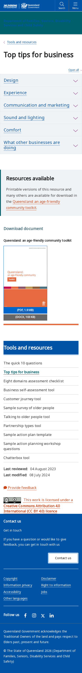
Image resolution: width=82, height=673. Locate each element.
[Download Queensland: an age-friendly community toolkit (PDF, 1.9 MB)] (25, 280)
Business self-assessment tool (28, 390)
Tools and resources (22, 42)
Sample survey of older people (28, 407)
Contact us (63, 558)
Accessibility (12, 592)
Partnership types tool (22, 425)
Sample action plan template (27, 434)
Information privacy (17, 585)
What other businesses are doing (32, 144)
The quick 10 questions (22, 363)
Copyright (10, 578)
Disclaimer (48, 578)
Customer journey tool (22, 398)
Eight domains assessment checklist (33, 381)
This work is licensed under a (38, 505)
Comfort (12, 130)
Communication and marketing (37, 105)
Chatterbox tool (16, 457)
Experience (15, 93)
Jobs (44, 592)
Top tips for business (21, 372)
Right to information (56, 585)
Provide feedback (20, 487)
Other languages (15, 598)
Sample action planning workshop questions (32, 446)
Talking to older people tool (26, 416)
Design (11, 80)
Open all (73, 70)
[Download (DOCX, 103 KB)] (25, 317)
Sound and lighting (24, 117)
